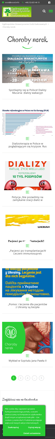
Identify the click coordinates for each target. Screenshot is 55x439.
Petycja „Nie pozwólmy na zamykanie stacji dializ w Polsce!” (27, 183)
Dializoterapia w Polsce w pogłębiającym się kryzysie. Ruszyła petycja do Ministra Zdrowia (27, 130)
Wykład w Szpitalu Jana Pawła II (27, 344)
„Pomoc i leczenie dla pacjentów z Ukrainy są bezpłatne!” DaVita (27, 290)
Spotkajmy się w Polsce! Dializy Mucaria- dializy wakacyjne (27, 76)
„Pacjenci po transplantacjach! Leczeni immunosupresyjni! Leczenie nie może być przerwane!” (27, 237)
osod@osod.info (12, 2)
